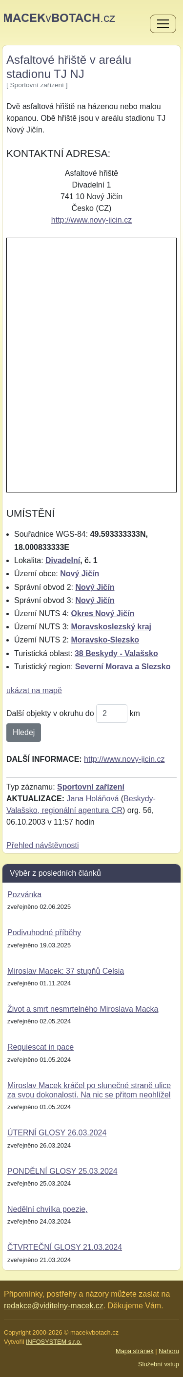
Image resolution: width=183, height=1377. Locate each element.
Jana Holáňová (93, 798)
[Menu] (163, 24)
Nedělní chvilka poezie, (47, 1209)
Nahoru (169, 1351)
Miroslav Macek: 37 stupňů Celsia (65, 971)
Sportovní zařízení (90, 787)
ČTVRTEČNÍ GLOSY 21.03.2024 (64, 1247)
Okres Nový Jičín (102, 613)
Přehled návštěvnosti (42, 845)
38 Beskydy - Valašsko (116, 653)
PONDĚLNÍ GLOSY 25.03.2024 (62, 1171)
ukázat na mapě (34, 690)
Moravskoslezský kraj (111, 626)
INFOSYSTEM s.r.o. (53, 1341)
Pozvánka (24, 894)
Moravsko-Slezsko (105, 640)
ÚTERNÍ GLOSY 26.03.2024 (56, 1133)
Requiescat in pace (40, 1047)
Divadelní (62, 560)
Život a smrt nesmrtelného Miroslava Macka (82, 1009)
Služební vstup (158, 1364)
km (135, 713)
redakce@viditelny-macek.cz (53, 1306)
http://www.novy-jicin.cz (91, 220)
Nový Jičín (79, 573)
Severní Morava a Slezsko (123, 666)
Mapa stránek (135, 1351)
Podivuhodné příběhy (44, 932)
